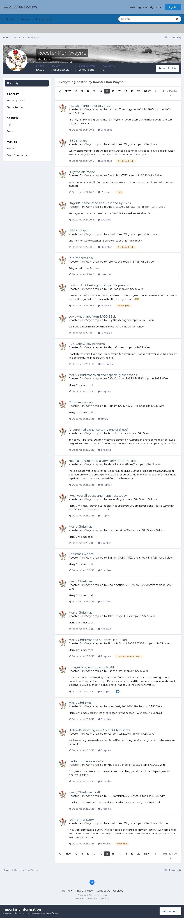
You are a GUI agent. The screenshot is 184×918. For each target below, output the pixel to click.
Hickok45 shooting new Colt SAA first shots (99, 730)
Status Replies (15, 107)
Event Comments (17, 155)
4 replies (104, 628)
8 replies (104, 219)
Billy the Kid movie (82, 172)
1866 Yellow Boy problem (87, 344)
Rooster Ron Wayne (81, 109)
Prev (68, 91)
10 (76, 91)
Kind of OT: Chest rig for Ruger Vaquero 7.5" (100, 285)
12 (88, 91)
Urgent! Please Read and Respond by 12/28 (100, 203)
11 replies (104, 449)
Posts (10, 131)
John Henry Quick (118, 616)
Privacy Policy (84, 890)
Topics (10, 124)
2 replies (104, 391)
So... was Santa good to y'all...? (89, 106)
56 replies (105, 160)
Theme (66, 890)
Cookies (118, 890)
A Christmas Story (81, 819)
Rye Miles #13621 (118, 175)
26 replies (105, 129)
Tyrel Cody (114, 261)
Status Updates (16, 100)
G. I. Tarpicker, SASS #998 (123, 796)
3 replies (104, 570)
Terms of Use (50, 913)
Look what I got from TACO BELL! (92, 316)
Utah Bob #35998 (118, 530)
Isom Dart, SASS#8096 (122, 706)
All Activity (12, 83)
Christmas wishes (81, 402)
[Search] (134, 19)
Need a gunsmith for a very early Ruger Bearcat (103, 461)
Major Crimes (115, 347)
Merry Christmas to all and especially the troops (103, 375)
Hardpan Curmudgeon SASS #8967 (129, 109)
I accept (170, 911)
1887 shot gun (79, 140)
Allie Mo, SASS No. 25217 (122, 206)
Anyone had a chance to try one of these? (98, 429)
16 (113, 91)
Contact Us (103, 890)
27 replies (105, 332)
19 (132, 91)
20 (138, 91)
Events (10, 148)
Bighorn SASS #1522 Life (123, 405)
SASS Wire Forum (20, 7)
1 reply (103, 418)
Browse (10, 19)
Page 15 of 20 (170, 93)
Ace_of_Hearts (116, 433)
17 (119, 91)
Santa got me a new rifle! (86, 761)
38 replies (105, 364)
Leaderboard (44, 19)
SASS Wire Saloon (152, 175)
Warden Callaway (118, 733)
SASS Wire (152, 144)
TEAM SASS (157, 206)
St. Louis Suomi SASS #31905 (125, 643)
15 (107, 91)
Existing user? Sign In (145, 7)
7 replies (104, 515)
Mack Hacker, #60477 (121, 464)
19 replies (104, 305)
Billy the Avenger (118, 320)
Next (147, 91)
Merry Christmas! (81, 612)
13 (94, 91)
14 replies (105, 691)
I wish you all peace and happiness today (98, 495)
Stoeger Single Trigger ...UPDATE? (93, 667)
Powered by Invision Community (92, 898)
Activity (25, 19)
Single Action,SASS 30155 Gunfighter (130, 585)
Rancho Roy (115, 671)
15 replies (104, 781)
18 (126, 91)
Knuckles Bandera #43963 (123, 764)
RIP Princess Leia (81, 258)
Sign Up (173, 7)
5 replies (104, 750)
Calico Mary (114, 499)
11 (82, 91)
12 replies (104, 274)
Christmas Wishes (81, 554)
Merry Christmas (80, 526)
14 (101, 91)
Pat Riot (112, 289)
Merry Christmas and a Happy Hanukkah (98, 640)
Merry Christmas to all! (84, 792)
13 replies (104, 192)
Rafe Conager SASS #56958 (124, 378)
